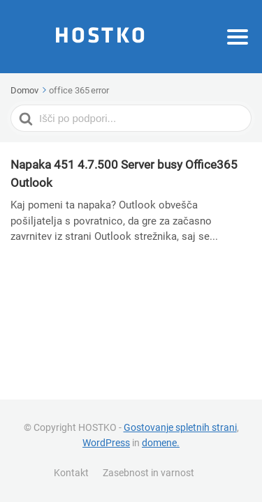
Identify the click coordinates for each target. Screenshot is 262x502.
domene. (161, 442)
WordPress (106, 442)
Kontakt (71, 472)
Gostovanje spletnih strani (180, 427)
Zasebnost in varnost (148, 472)
